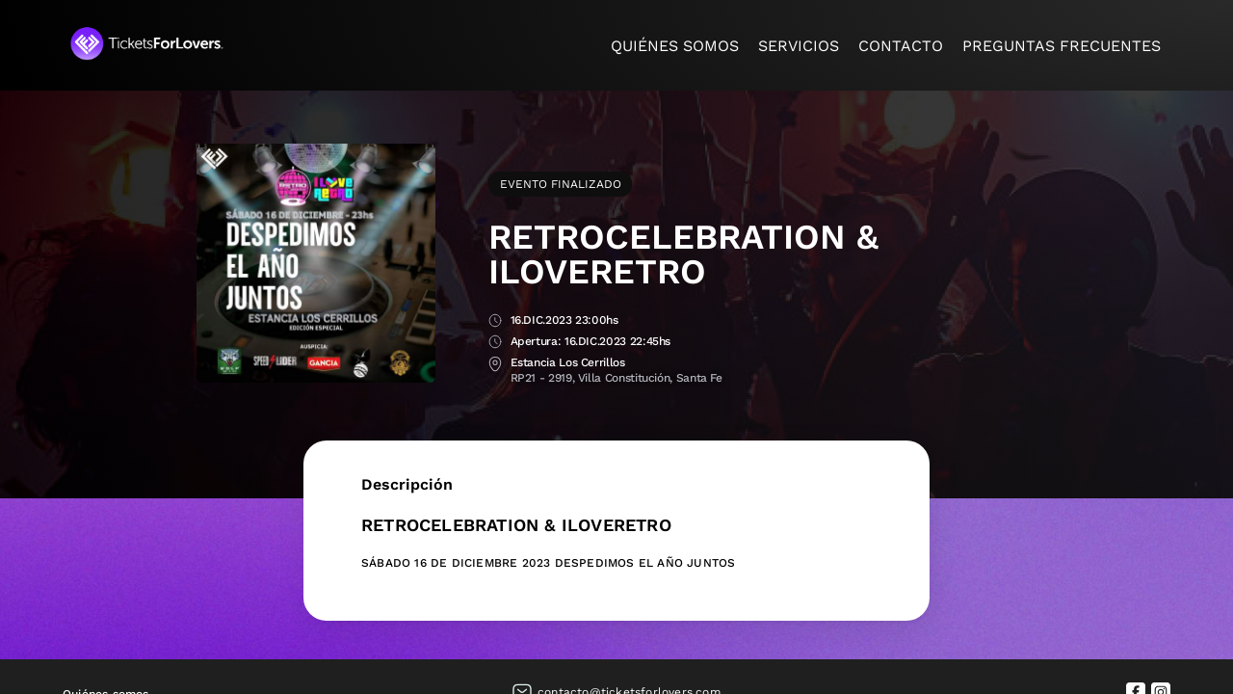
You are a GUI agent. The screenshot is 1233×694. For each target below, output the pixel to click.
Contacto (900, 46)
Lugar (495, 364)
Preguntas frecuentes (1061, 46)
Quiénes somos (675, 46)
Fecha (495, 321)
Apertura (495, 342)
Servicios (798, 46)
